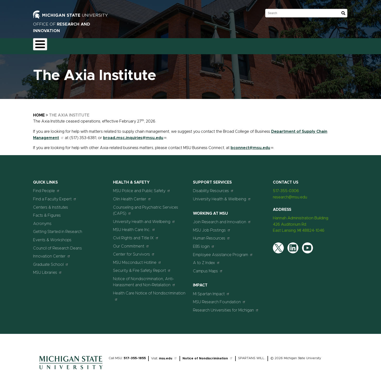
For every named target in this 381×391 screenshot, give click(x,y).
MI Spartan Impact (211, 291)
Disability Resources (213, 188)
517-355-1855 (135, 355)
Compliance (107, 45)
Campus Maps (208, 268)
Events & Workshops (52, 237)
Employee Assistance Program (223, 252)
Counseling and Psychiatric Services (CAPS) (145, 208)
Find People (46, 188)
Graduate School (51, 261)
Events (212, 45)
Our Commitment (131, 243)
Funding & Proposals (72, 45)
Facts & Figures (47, 213)
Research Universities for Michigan (226, 307)
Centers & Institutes (50, 204)
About (42, 45)
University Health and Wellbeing (144, 219)
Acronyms (42, 221)
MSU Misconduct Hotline (137, 260)
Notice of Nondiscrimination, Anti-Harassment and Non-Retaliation (144, 279)
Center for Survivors (134, 251)
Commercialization (139, 45)
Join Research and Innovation (222, 219)
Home (39, 112)
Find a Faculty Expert (55, 196)
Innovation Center (51, 253)
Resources (171, 45)
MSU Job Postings (212, 227)
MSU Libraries (47, 270)
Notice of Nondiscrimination (207, 355)
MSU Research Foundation (219, 299)
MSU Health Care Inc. (134, 227)
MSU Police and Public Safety (141, 188)
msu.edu (168, 355)
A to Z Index (206, 260)
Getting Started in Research (57, 229)
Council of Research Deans (57, 245)
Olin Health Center (132, 196)
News (193, 45)
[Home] (71, 368)
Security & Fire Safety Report (142, 268)
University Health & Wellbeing (222, 196)
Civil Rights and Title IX (136, 235)
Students (234, 45)
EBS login (204, 243)
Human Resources (211, 235)
